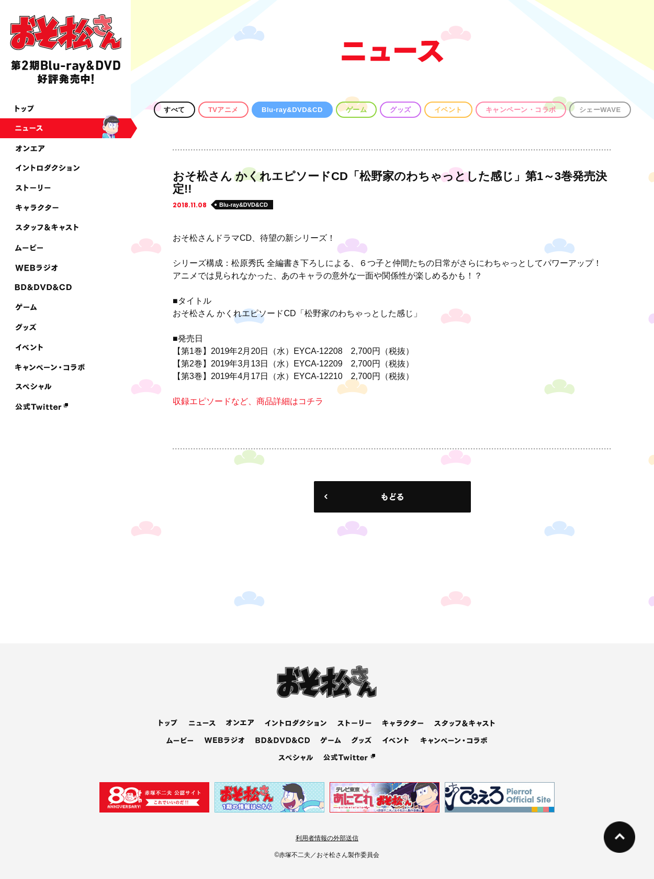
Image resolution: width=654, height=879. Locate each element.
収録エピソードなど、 (214, 401)
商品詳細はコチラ (289, 401)
